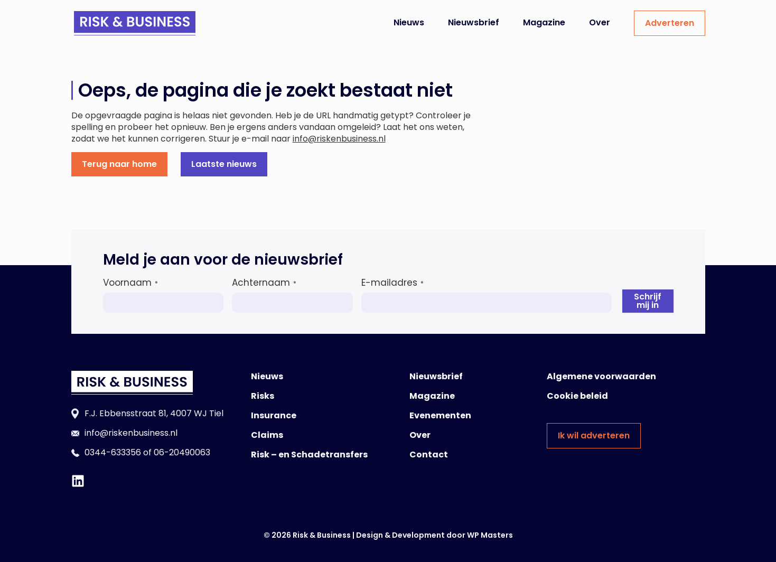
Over (599, 22)
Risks (262, 396)
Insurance (273, 415)
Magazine (544, 22)
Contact (428, 454)
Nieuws (409, 22)
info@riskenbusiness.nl (339, 139)
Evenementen (440, 415)
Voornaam (130, 282)
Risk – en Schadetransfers (309, 454)
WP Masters (490, 535)
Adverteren (669, 23)
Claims (267, 435)
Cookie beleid (577, 396)
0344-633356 (113, 452)
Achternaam (264, 282)
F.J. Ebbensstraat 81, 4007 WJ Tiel (154, 413)
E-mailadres (392, 282)
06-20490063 (182, 452)
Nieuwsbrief (473, 22)
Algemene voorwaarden (601, 376)
